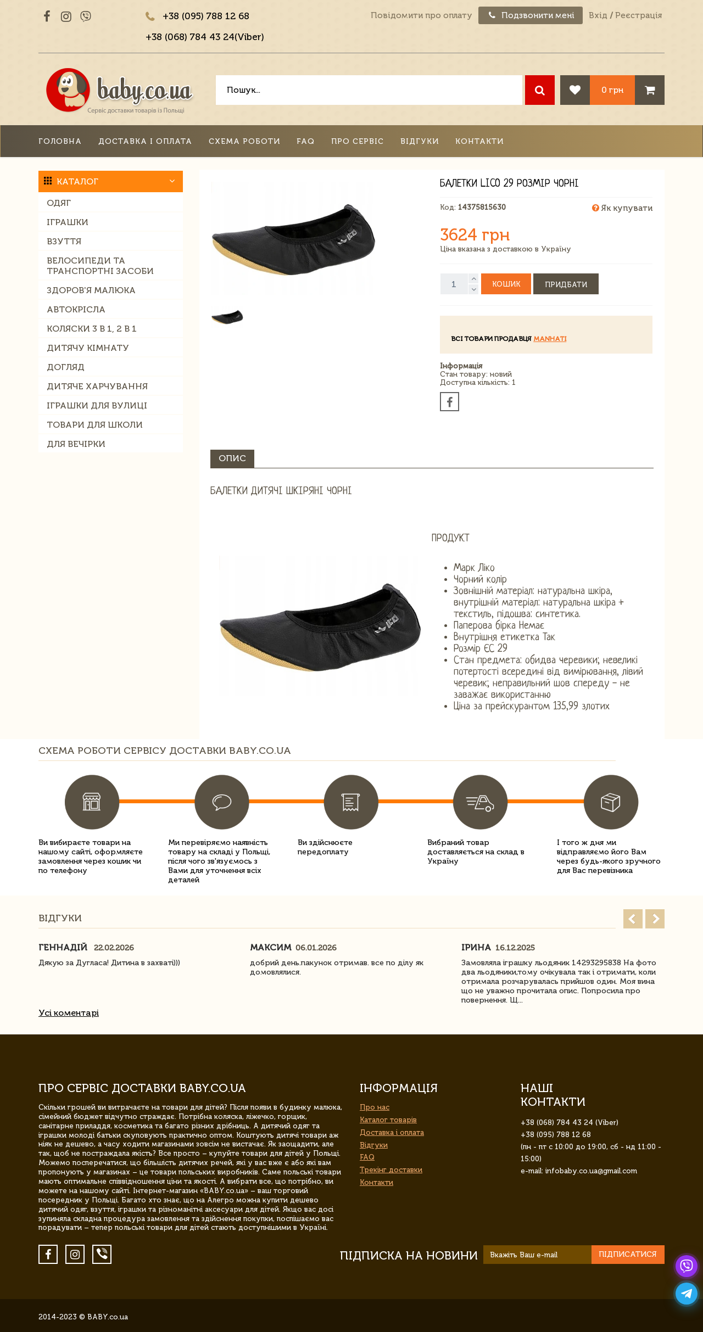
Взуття (64, 241)
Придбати (566, 285)
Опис (232, 458)
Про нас (374, 1107)
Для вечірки (76, 444)
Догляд (66, 367)
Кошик (506, 284)
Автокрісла (76, 309)
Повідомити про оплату (421, 15)
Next (655, 918)
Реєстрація (638, 15)
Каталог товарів (388, 1120)
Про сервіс (357, 141)
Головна (60, 141)
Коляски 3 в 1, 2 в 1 (92, 328)
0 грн (612, 90)
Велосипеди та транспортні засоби (100, 265)
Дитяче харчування (97, 386)
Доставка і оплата (145, 141)
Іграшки (67, 222)
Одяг (59, 203)
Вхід (598, 15)
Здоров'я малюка (91, 290)
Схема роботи (244, 141)
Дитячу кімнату (88, 348)
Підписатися (628, 1254)
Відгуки (419, 141)
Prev (633, 918)
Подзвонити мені (530, 15)
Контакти (479, 141)
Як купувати (622, 208)
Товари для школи (95, 424)
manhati (549, 339)
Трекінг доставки (391, 1170)
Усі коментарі (68, 1013)
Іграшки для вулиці (97, 405)
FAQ (306, 141)
